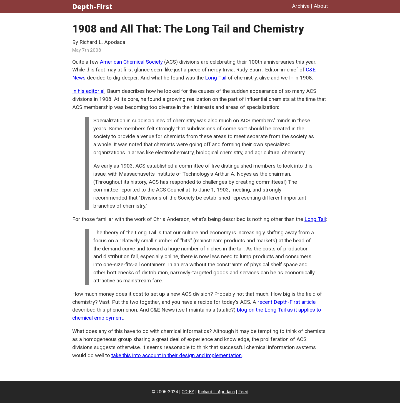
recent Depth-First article (287, 302)
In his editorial (88, 91)
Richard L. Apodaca (216, 391)
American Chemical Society (131, 62)
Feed (243, 391)
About (321, 6)
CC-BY (188, 391)
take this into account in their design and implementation (176, 355)
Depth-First (92, 6)
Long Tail (215, 77)
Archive (300, 6)
